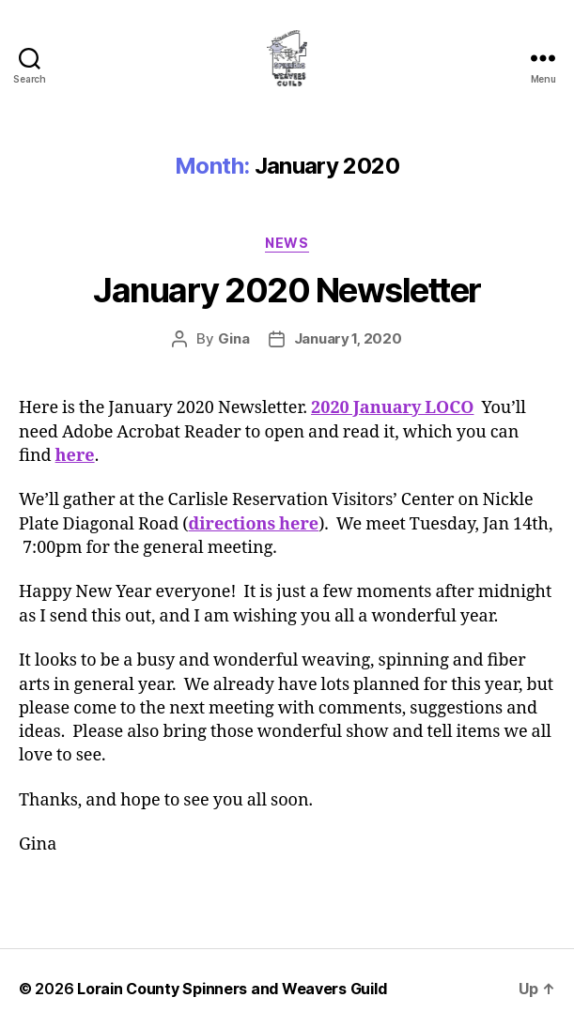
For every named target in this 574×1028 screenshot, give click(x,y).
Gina (234, 338)
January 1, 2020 (348, 338)
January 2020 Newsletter (287, 290)
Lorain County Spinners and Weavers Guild (231, 988)
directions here (254, 524)
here (75, 456)
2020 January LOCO (392, 408)
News (286, 243)
